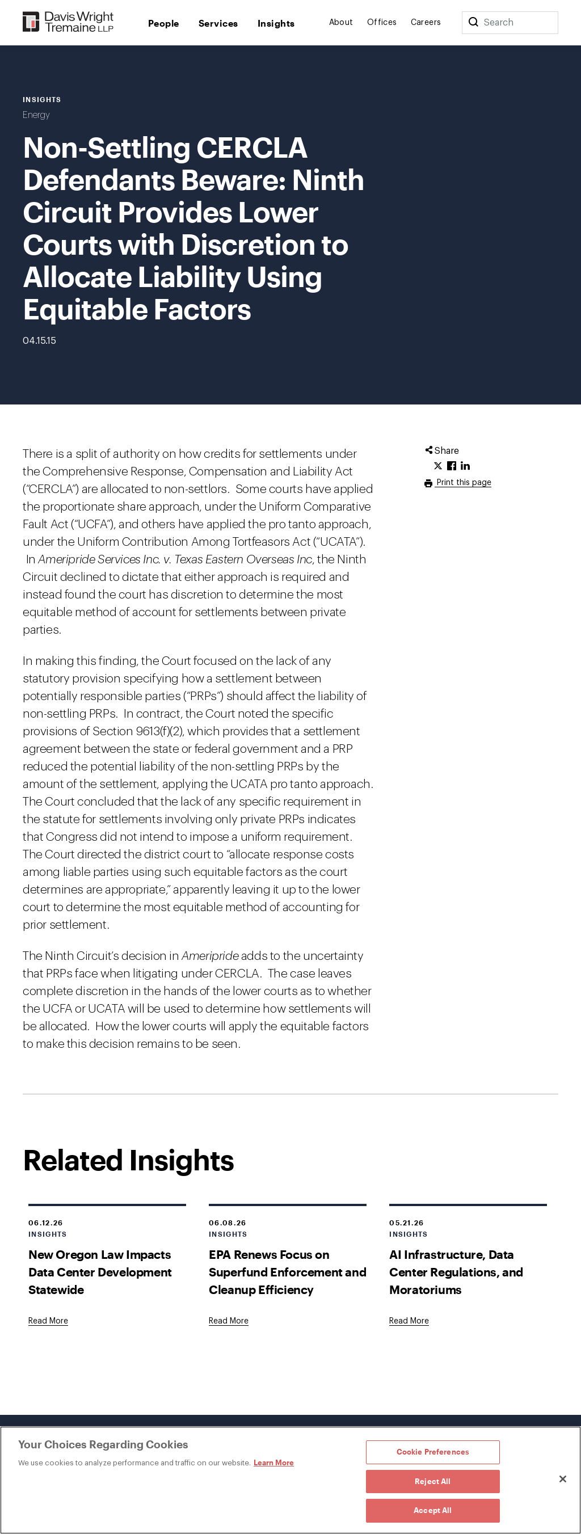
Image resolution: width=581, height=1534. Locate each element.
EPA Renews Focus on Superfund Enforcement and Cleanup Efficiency (287, 1271)
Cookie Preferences (433, 1451)
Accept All (433, 1510)
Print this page (463, 483)
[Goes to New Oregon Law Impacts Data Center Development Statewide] (48, 1321)
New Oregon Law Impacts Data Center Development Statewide (100, 1271)
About (341, 23)
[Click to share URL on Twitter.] (438, 466)
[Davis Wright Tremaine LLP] (68, 22)
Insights (276, 23)
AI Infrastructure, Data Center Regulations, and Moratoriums (456, 1271)
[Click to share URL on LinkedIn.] (465, 466)
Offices (382, 23)
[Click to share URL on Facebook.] (451, 466)
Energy (36, 115)
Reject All (433, 1481)
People (163, 23)
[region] (290, 1480)
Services (218, 23)
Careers (426, 23)
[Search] (473, 22)
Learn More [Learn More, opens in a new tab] (274, 1462)
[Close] (562, 1478)
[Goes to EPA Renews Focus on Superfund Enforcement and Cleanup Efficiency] (229, 1321)
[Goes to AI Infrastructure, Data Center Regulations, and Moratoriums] (409, 1321)
